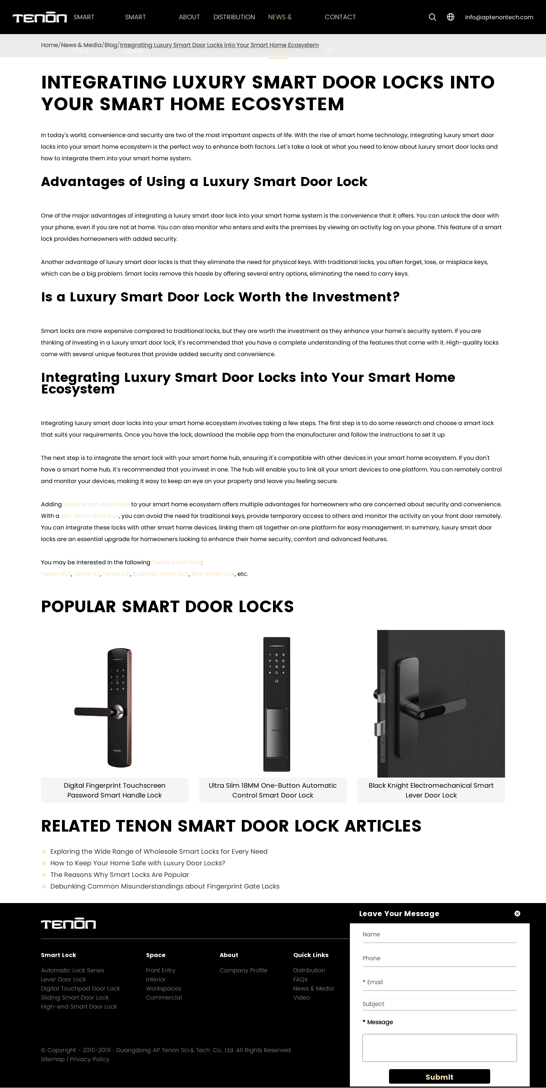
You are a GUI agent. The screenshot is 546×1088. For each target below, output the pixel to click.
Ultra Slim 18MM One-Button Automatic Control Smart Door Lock (273, 790)
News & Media (313, 988)
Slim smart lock (213, 574)
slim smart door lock (90, 516)
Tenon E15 (116, 574)
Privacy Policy (89, 1059)
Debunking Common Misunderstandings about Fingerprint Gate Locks (160, 886)
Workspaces (163, 988)
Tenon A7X (56, 574)
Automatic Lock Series (72, 970)
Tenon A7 (87, 574)
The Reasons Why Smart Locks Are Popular (115, 875)
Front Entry (160, 970)
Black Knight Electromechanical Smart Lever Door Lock (431, 790)
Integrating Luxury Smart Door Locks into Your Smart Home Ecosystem (219, 45)
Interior (156, 979)
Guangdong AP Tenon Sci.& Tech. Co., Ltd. (175, 1050)
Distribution (234, 16)
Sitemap (53, 1059)
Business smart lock (161, 574)
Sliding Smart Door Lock (75, 997)
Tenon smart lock (176, 562)
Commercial (164, 997)
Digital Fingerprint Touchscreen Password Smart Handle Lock (115, 790)
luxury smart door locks (96, 504)
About (189, 16)
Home (49, 45)
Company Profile (244, 970)
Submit (439, 1078)
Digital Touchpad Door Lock (80, 988)
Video (301, 997)
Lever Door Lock (63, 979)
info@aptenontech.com (499, 17)
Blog (110, 45)
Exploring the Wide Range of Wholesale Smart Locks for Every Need (154, 851)
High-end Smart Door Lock (79, 1006)
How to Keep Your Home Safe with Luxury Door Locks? (133, 863)
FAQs (300, 979)
